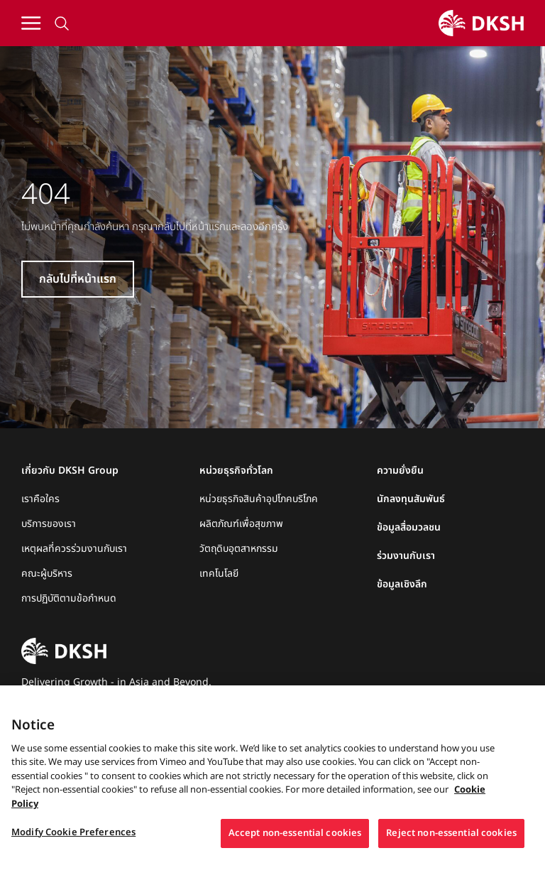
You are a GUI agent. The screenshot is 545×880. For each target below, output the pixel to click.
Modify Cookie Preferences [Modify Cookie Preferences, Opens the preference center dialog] (73, 848)
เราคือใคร (40, 499)
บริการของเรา (48, 524)
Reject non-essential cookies (451, 849)
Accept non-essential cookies (295, 849)
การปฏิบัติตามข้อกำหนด (68, 599)
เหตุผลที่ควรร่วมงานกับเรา (74, 549)
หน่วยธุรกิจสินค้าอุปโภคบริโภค (258, 499)
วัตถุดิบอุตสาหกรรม (238, 549)
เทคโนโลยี (218, 574)
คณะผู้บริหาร (46, 574)
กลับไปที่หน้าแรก (77, 279)
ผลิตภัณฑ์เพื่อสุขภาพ (241, 524)
